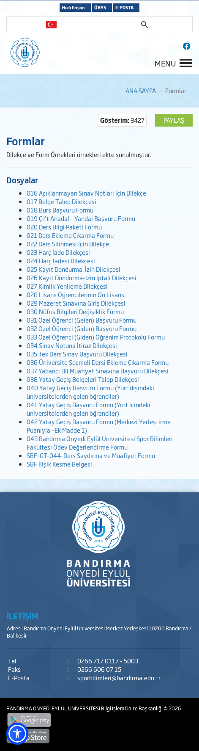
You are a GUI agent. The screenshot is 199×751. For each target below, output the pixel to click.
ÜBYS (100, 7)
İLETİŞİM (22, 615)
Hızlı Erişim (73, 7)
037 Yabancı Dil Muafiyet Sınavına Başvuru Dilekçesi (98, 370)
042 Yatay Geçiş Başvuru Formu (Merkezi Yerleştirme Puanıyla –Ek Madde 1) (99, 425)
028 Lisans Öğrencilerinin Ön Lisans (75, 294)
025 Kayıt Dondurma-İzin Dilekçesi (73, 269)
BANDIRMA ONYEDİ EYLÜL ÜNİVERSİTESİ (53, 708)
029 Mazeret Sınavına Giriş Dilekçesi (76, 302)
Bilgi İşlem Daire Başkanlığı (132, 708)
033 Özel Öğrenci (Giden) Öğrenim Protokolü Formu (96, 336)
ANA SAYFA (140, 90)
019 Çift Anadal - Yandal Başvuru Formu (81, 218)
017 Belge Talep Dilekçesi (61, 201)
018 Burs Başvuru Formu (60, 209)
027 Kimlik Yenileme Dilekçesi (67, 286)
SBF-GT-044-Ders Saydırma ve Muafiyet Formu (91, 455)
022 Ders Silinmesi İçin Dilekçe (68, 243)
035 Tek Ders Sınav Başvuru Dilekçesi (77, 353)
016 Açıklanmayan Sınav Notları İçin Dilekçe (86, 192)
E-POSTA (124, 7)
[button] (17, 734)
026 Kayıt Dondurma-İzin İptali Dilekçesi (81, 277)
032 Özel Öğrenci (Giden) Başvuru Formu (81, 328)
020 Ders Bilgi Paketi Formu (64, 226)
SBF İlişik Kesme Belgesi (59, 463)
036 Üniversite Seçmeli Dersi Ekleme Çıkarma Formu (98, 362)
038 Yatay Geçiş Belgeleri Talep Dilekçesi (83, 379)
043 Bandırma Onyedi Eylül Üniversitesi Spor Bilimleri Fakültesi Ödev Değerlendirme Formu (100, 442)
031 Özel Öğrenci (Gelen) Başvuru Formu (81, 319)
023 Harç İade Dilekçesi (58, 252)
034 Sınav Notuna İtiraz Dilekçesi (72, 345)
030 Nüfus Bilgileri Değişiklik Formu (75, 311)
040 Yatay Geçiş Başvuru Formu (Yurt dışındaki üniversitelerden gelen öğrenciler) (90, 391)
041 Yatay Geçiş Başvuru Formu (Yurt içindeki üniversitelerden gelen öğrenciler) (88, 408)
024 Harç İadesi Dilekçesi (61, 260)
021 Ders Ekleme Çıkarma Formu (70, 235)
